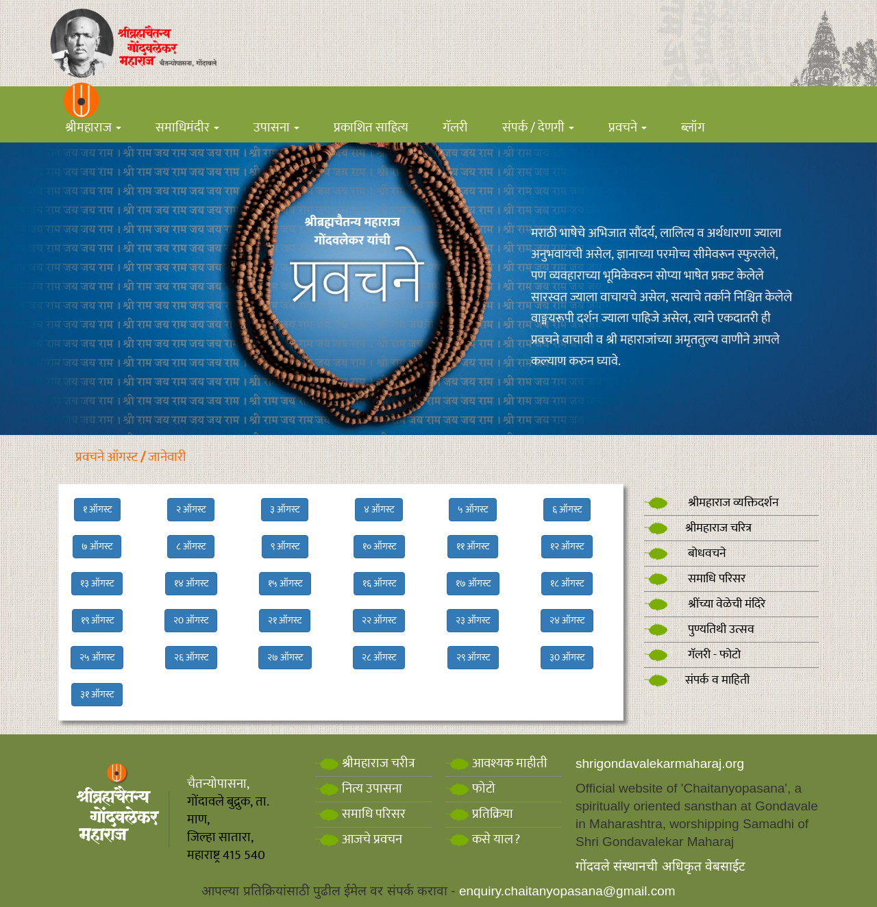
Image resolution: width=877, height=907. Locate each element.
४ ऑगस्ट (379, 509)
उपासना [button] (276, 127)
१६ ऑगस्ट (379, 583)
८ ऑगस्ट (191, 546)
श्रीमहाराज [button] (93, 127)
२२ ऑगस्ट (379, 620)
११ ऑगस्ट (472, 546)
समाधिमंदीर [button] (187, 127)
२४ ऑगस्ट (566, 620)
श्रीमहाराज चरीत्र (365, 763)
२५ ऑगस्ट (96, 657)
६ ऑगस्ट (567, 509)
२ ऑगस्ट (191, 509)
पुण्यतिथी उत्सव (699, 629)
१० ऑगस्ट (379, 546)
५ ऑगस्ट (473, 509)
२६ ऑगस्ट (191, 657)
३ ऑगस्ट (284, 509)
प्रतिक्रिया (479, 814)
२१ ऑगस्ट (284, 620)
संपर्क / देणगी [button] (538, 127)
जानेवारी (167, 457)
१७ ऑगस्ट (473, 583)
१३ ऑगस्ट (97, 583)
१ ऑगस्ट (97, 509)
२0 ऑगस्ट (190, 620)
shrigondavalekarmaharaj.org (660, 763)
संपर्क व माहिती (697, 680)
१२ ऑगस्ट (567, 546)
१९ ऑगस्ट (97, 620)
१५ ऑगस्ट (285, 583)
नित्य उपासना (358, 788)
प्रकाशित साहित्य (371, 127)
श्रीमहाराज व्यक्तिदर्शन (711, 503)
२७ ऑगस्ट (285, 657)
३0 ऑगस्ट (566, 657)
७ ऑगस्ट (97, 546)
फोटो (470, 788)
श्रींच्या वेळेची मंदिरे (704, 604)
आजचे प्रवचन (358, 839)
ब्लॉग (693, 127)
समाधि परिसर (694, 579)
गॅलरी (455, 127)
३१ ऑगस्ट (97, 694)
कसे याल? (482, 839)
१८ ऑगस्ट (567, 583)
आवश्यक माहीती (496, 763)
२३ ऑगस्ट (473, 620)
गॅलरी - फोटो (692, 655)
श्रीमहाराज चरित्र (698, 528)
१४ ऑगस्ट (191, 583)
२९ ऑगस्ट (473, 657)
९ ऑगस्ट (285, 546)
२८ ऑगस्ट (379, 657)
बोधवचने (685, 553)
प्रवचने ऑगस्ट (106, 457)
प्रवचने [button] (627, 127)
